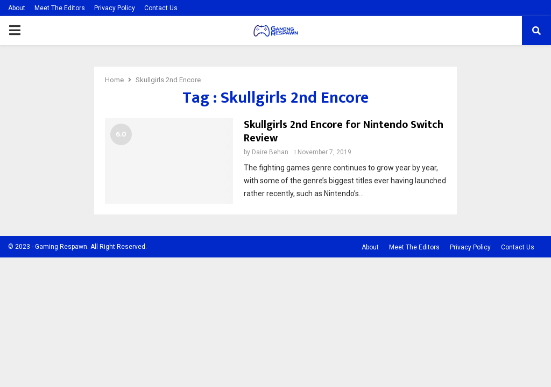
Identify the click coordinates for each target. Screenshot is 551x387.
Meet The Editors (59, 8)
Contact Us (161, 8)
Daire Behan (270, 152)
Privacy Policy (114, 8)
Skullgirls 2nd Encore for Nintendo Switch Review (343, 131)
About (16, 8)
